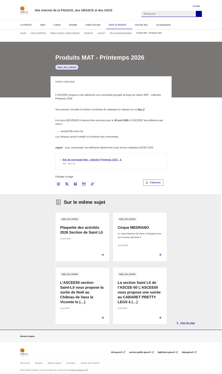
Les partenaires (163, 25)
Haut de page (187, 323)
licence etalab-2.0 (78, 370)
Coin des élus (141, 25)
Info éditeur (71, 363)
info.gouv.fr (117, 352)
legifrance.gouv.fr (166, 352)
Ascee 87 (101, 33)
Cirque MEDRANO (133, 227)
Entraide (73, 25)
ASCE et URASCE (117, 25)
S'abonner (153, 182)
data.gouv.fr (188, 352)
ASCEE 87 (88, 33)
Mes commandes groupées (121, 33)
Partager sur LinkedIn (75, 184)
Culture (57, 25)
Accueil (23, 33)
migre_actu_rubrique (67, 67)
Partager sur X (67, 184)
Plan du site (25, 363)
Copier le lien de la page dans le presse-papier (92, 184)
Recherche (199, 14)
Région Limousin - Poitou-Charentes (65, 33)
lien (140, 109)
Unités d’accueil (93, 25)
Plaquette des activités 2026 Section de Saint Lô (81, 229)
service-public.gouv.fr (140, 352)
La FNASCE (26, 25)
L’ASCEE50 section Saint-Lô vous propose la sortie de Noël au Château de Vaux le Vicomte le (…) (82, 292)
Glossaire (39, 363)
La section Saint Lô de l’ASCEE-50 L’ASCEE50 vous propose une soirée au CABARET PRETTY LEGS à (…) (139, 292)
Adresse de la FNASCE (90, 363)
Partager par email (84, 184)
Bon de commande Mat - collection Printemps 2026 (90, 159)
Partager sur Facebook (58, 184)
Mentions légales (54, 363)
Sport (42, 25)
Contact (196, 6)
